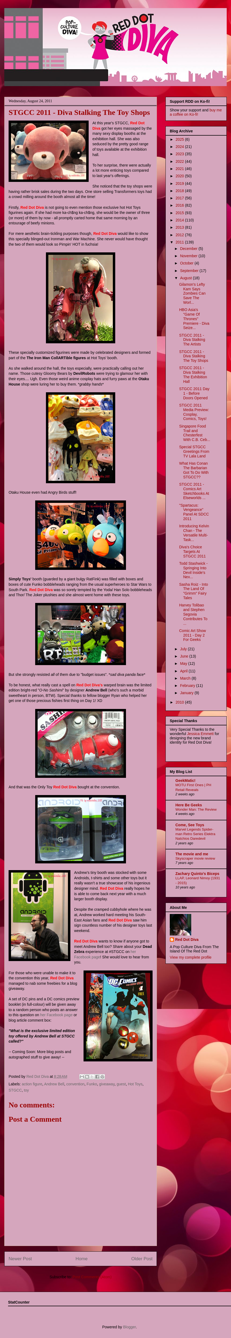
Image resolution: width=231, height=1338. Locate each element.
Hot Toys (135, 1084)
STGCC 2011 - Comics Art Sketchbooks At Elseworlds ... (194, 491)
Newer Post (20, 1258)
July (184, 649)
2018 (180, 191)
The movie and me (191, 854)
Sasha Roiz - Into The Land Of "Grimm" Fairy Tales (193, 591)
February (188, 685)
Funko (91, 1084)
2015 (180, 213)
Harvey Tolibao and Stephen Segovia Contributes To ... (193, 614)
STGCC (15, 1090)
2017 (180, 198)
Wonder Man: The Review (195, 809)
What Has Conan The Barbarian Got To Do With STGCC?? (194, 470)
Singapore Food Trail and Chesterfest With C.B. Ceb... (194, 433)
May (184, 663)
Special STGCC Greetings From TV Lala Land (194, 451)
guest (121, 1084)
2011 (180, 242)
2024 (180, 146)
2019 (180, 183)
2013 (180, 227)
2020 (180, 176)
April (184, 671)
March (186, 678)
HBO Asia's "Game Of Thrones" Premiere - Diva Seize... (194, 319)
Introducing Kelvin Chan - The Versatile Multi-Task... (194, 533)
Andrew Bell (54, 1084)
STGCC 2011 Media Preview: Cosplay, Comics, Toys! (194, 412)
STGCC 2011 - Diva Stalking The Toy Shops (193, 356)
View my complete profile (190, 957)
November (189, 256)
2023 (180, 154)
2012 (180, 235)
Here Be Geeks (188, 805)
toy (26, 1090)
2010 (180, 702)
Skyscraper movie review (195, 858)
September (189, 271)
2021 (180, 169)
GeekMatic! (185, 780)
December (189, 248)
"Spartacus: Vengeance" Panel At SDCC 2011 (194, 512)
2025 (180, 139)
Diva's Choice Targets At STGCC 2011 (192, 551)
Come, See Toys (189, 825)
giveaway (106, 1084)
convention (75, 1084)
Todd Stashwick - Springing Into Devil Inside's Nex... (193, 570)
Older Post (142, 1258)
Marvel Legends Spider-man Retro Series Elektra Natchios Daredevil (195, 834)
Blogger (129, 1327)
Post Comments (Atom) (92, 1277)
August (186, 278)
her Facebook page (56, 1015)
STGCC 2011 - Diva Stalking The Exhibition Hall (193, 374)
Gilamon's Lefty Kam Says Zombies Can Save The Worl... (192, 293)
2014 (180, 220)
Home (81, 1258)
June (184, 656)
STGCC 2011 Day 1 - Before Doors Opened (194, 393)
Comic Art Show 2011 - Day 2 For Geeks (192, 635)
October (187, 263)
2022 (180, 161)
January (187, 693)
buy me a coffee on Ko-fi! (196, 112)
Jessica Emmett (200, 734)
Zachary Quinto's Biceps (197, 873)
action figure (32, 1084)
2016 (180, 205)
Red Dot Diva (186, 939)
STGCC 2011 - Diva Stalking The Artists (192, 340)
